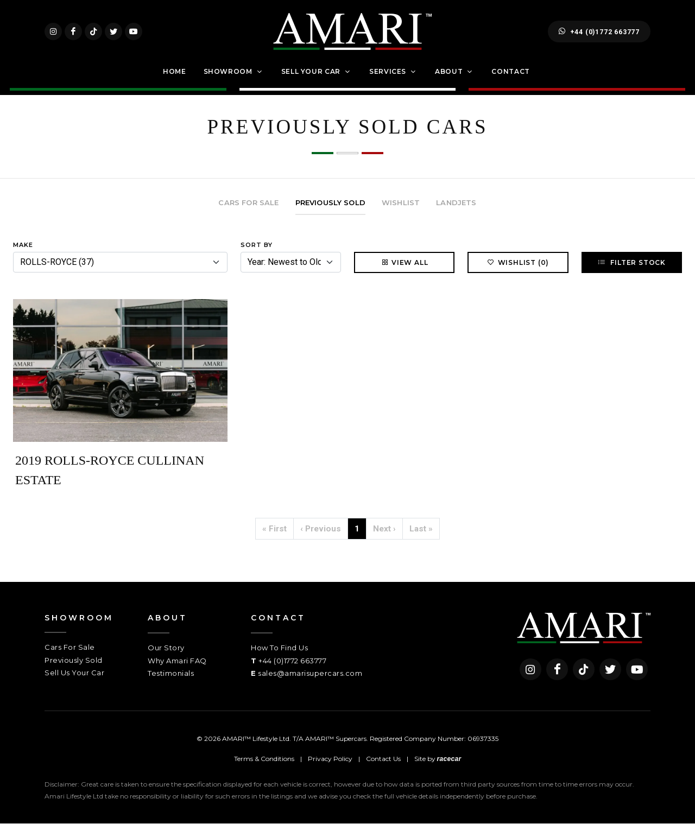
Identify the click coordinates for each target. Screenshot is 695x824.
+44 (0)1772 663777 (599, 31)
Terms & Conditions (264, 759)
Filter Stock (632, 262)
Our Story (166, 648)
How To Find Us (279, 648)
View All (404, 262)
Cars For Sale (70, 647)
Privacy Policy (330, 759)
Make (23, 245)
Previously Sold (74, 660)
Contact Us (383, 759)
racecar (449, 759)
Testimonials (171, 673)
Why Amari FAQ (177, 660)
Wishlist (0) (518, 262)
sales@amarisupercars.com (310, 673)
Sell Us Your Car (74, 673)
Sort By (257, 245)
